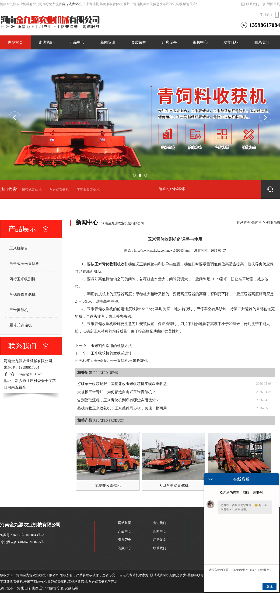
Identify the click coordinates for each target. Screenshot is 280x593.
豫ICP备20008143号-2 (28, 535)
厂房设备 (169, 42)
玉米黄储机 (18, 310)
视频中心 (200, 42)
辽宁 (42, 588)
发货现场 (231, 42)
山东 (27, 588)
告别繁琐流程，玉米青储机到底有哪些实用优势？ (118, 400)
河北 (20, 588)
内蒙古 (51, 588)
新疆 (75, 588)
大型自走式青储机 (174, 486)
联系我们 (249, 4)
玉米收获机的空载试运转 (111, 353)
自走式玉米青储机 (24, 264)
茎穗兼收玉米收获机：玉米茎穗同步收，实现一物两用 (122, 408)
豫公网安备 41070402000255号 (22, 542)
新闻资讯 (107, 42)
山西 (35, 588)
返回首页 (270, 4)
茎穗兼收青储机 (88, 189)
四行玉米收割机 (22, 279)
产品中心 (77, 42)
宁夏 (60, 588)
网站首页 (15, 42)
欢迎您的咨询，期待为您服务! (241, 492)
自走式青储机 (72, 4)
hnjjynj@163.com (30, 374)
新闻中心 (258, 222)
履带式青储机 (32, 189)
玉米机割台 (18, 248)
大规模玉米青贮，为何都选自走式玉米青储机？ (116, 392)
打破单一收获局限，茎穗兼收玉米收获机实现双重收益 (122, 384)
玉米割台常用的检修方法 (111, 346)
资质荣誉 (138, 42)
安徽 (68, 588)
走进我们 (46, 42)
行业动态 (273, 222)
